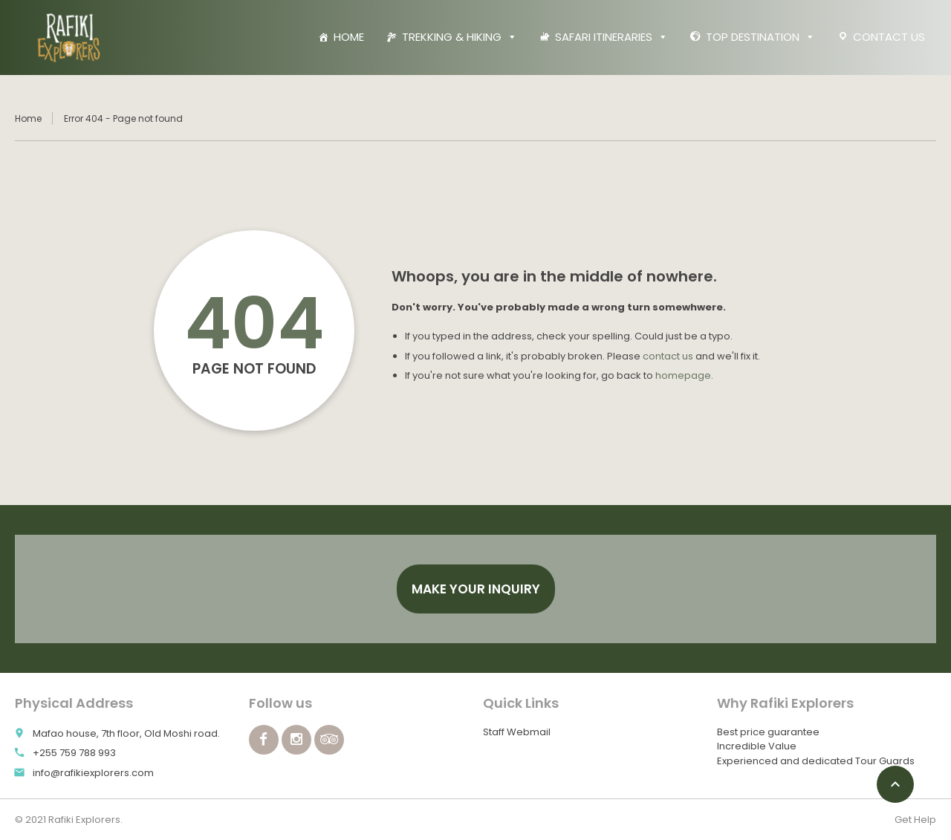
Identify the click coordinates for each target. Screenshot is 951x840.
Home (28, 118)
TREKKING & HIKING (459, 37)
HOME (349, 37)
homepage (683, 375)
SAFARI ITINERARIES (611, 37)
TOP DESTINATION (760, 37)
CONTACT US (889, 37)
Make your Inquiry (476, 589)
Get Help (915, 820)
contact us (668, 356)
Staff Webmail (517, 732)
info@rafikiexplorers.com (93, 773)
